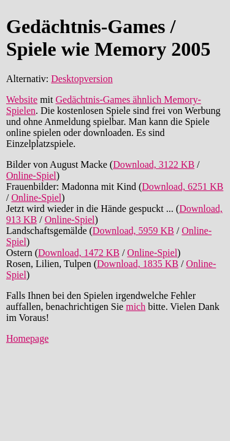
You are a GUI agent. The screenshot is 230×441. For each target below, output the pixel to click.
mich (135, 306)
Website (21, 99)
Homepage (27, 338)
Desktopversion (81, 79)
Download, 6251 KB (182, 186)
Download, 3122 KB (153, 164)
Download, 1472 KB (79, 252)
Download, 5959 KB (133, 230)
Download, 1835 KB (137, 263)
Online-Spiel (31, 175)
